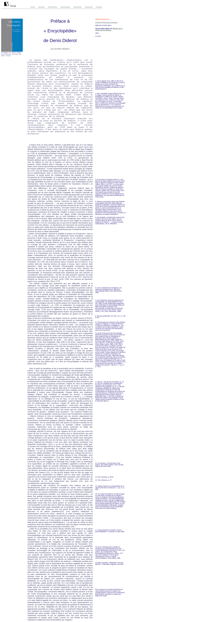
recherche (77, 7)
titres (33, 7)
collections (52, 7)
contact (99, 7)
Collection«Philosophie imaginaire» (106, 22)
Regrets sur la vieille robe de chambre (108, 29)
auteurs (41, 7)
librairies (89, 7)
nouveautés (65, 7)
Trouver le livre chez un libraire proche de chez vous (11, 54)
